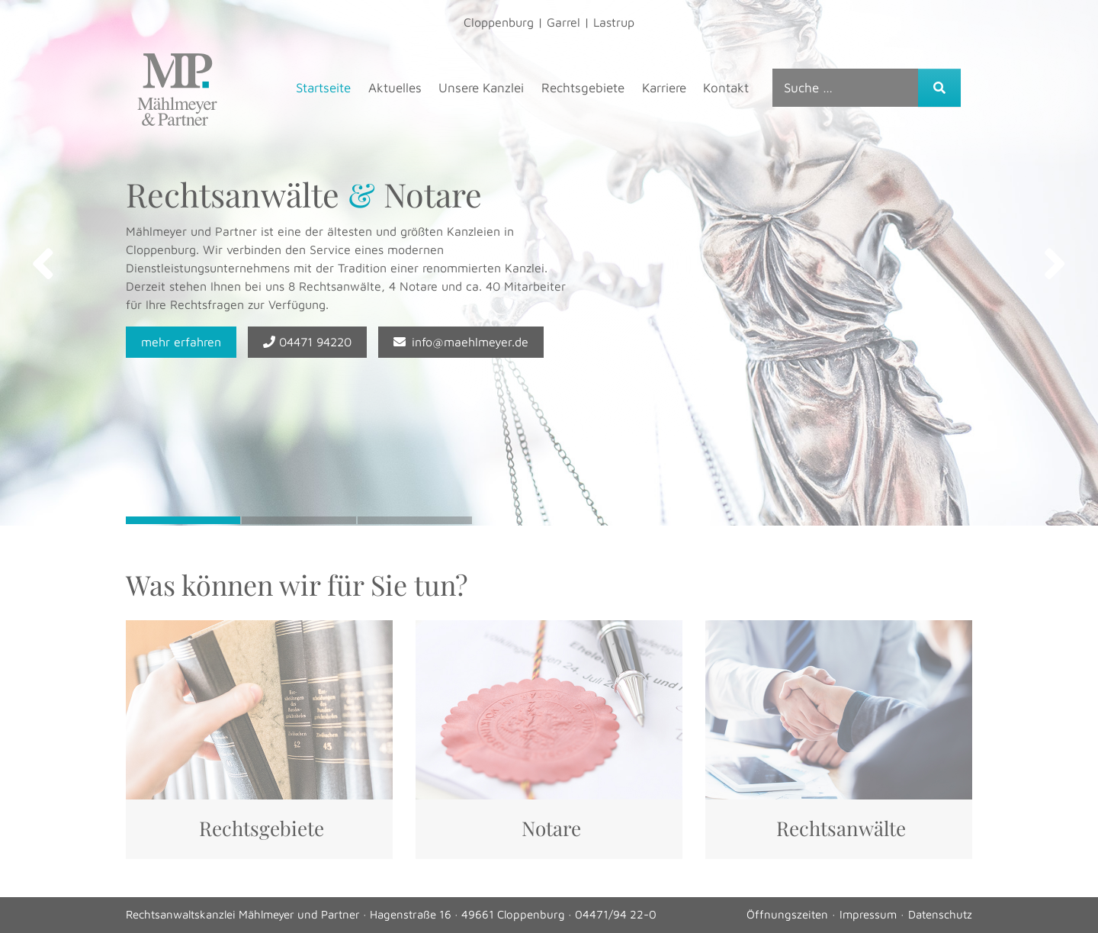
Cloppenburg (499, 22)
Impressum (868, 914)
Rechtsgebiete (582, 87)
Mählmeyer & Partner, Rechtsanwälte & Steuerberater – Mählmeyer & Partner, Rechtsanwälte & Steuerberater (177, 89)
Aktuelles (395, 87)
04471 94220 (307, 342)
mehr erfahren (181, 342)
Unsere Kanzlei (481, 87)
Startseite (323, 87)
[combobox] (845, 88)
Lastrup (613, 22)
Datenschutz (940, 914)
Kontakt (726, 87)
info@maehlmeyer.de (460, 342)
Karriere (664, 87)
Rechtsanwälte (841, 828)
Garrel (563, 22)
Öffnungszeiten (787, 914)
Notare (551, 828)
